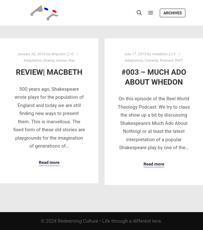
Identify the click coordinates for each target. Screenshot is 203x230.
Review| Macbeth (49, 72)
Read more (49, 162)
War (71, 60)
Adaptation (33, 60)
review (61, 60)
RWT (179, 60)
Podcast (167, 60)
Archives (172, 13)
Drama (49, 60)
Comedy (151, 60)
